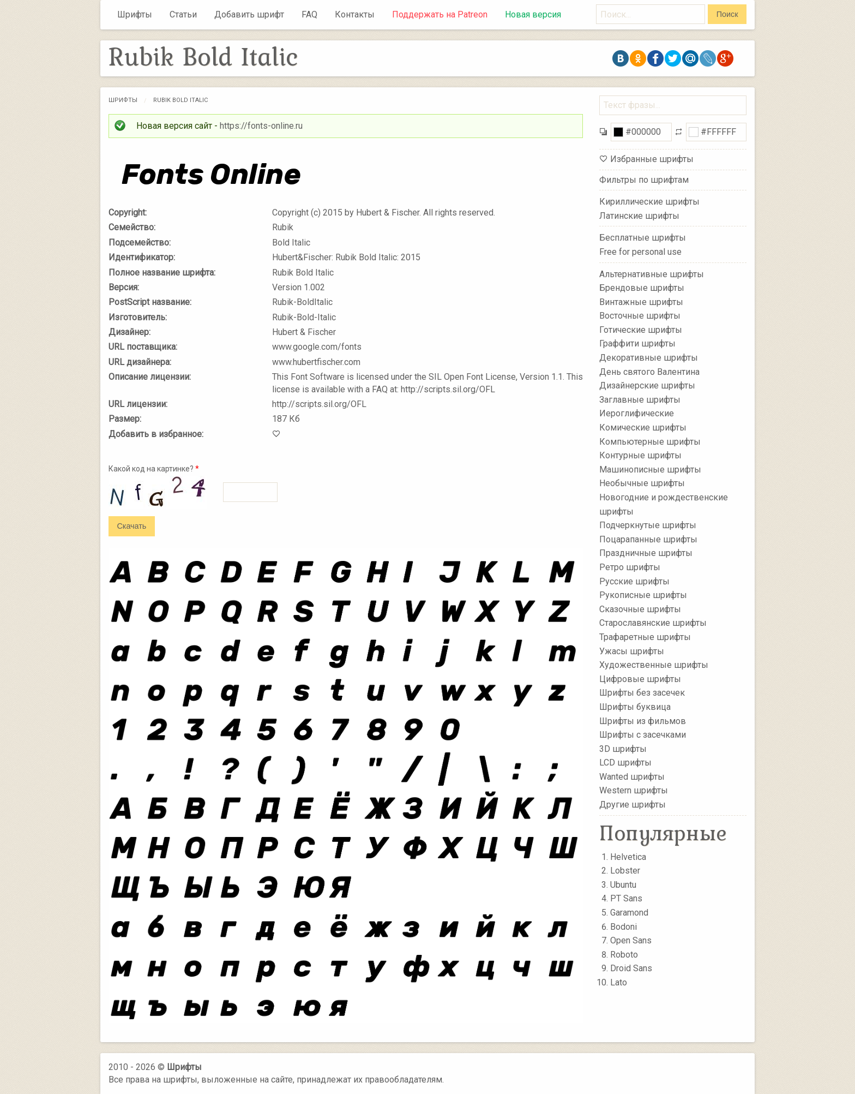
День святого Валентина (649, 371)
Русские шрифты (634, 581)
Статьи (183, 14)
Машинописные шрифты (650, 469)
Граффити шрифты (637, 343)
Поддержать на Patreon (439, 14)
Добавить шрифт (249, 14)
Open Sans (631, 940)
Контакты (355, 14)
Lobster (625, 870)
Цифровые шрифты (640, 679)
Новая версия (533, 14)
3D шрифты (623, 748)
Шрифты (134, 14)
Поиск (727, 14)
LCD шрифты (625, 762)
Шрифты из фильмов (642, 720)
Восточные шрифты (640, 315)
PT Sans (626, 898)
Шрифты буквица (635, 707)
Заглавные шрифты (640, 399)
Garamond (629, 912)
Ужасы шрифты (631, 650)
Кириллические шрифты (649, 201)
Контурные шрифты (640, 455)
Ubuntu (623, 885)
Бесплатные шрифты (642, 237)
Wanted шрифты (632, 777)
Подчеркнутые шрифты (647, 525)
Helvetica (628, 857)
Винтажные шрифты (641, 301)
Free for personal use (640, 252)
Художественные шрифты (653, 665)
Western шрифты (633, 790)
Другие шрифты (632, 804)
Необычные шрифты (642, 483)
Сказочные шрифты (640, 609)
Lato (618, 982)
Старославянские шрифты (653, 623)
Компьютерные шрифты (650, 441)
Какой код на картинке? (154, 468)
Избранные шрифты (652, 159)
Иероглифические (636, 413)
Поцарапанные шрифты (648, 539)
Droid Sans (631, 968)
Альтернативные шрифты (651, 273)
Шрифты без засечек (642, 693)
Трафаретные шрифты (645, 637)
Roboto (624, 954)
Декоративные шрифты (648, 357)
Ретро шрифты (629, 567)
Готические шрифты (640, 330)
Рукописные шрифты (643, 595)
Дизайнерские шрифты (647, 385)
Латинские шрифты (639, 216)
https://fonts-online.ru (261, 126)
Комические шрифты (643, 427)
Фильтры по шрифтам (644, 180)
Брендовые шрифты (641, 288)
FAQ (309, 14)
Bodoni (623, 927)
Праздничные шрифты (646, 553)
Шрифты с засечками (642, 735)
